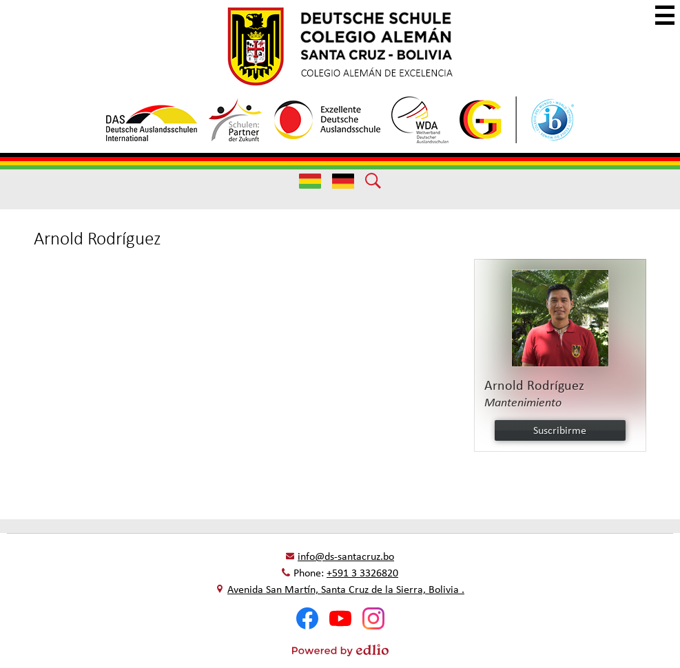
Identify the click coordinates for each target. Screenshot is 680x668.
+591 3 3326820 (362, 572)
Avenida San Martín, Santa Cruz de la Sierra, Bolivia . (345, 588)
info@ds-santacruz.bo (346, 555)
